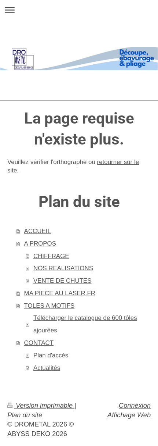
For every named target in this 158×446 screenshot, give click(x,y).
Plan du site (24, 415)
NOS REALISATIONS (63, 268)
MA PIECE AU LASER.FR (59, 293)
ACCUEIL (37, 231)
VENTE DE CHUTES (62, 280)
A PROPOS (40, 243)
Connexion (135, 405)
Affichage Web (129, 415)
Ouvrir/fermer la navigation (79, 10)
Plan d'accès (50, 355)
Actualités (46, 367)
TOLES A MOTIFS (49, 305)
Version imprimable (40, 405)
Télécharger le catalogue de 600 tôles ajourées (85, 324)
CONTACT (39, 342)
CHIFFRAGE (51, 256)
